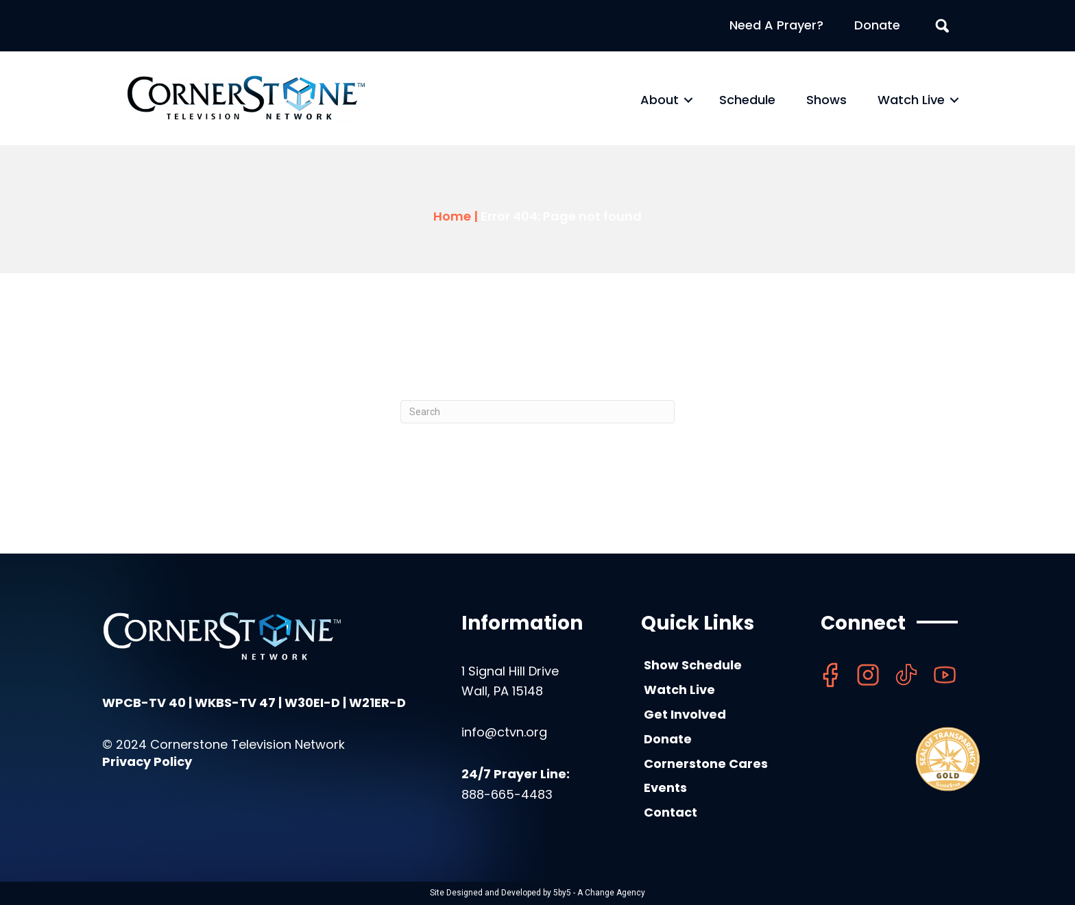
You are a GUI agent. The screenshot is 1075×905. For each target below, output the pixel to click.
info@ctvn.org (504, 732)
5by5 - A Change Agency (599, 892)
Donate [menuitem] (877, 25)
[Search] (537, 411)
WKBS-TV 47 (235, 702)
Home (452, 216)
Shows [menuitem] (826, 99)
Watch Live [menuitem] (911, 99)
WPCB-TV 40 (144, 702)
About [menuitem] (659, 99)
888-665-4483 (507, 794)
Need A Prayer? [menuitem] (776, 25)
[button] (688, 100)
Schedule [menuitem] (747, 99)
